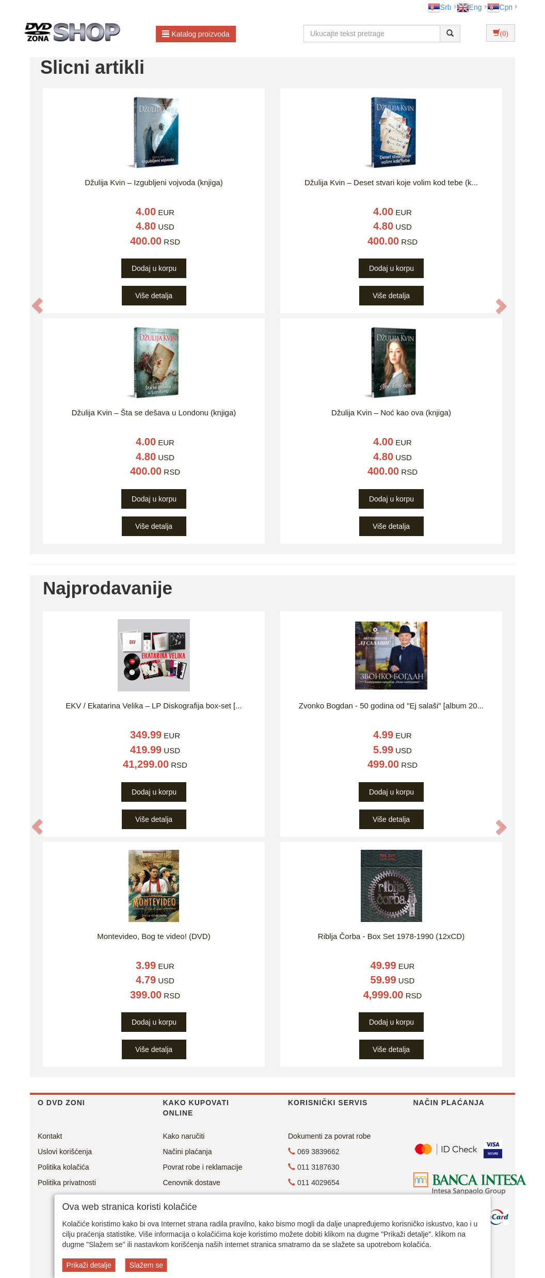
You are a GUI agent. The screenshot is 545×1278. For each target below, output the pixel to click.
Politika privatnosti (67, 1182)
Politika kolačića (63, 1167)
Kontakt (50, 1136)
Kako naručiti (184, 1136)
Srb (440, 7)
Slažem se (146, 1265)
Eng (469, 7)
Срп (499, 7)
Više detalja (153, 296)
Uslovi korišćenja (65, 1151)
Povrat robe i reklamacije (203, 1167)
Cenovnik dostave (191, 1182)
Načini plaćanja (187, 1151)
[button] (37, 305)
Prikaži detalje (89, 1265)
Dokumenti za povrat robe (329, 1136)
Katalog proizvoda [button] (196, 34)
